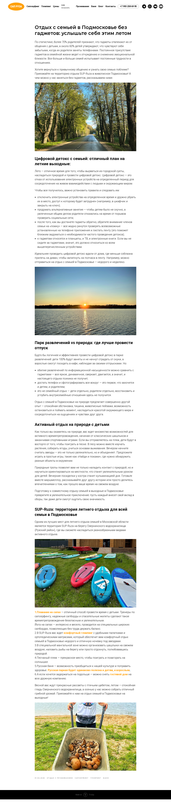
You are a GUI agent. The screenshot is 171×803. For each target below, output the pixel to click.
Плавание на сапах (49, 613)
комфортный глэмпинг (78, 634)
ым (127, 671)
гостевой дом (119, 676)
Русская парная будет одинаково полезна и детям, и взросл (86, 671)
